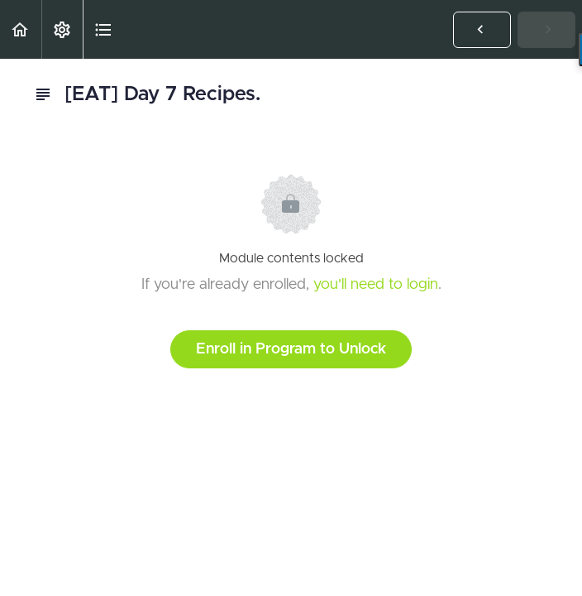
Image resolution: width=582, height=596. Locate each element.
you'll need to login (375, 284)
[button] (20, 29)
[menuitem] (62, 29)
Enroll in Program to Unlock (291, 349)
